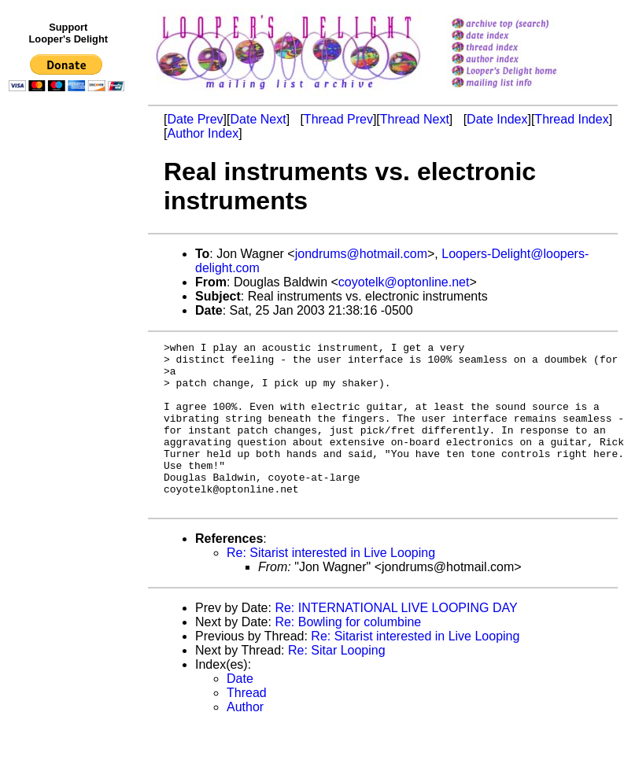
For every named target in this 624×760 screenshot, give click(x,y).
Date (240, 711)
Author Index (202, 133)
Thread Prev (338, 119)
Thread (247, 725)
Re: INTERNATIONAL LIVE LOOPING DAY (396, 640)
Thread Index (571, 119)
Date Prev (195, 119)
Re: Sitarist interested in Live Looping (331, 585)
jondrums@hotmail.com (361, 253)
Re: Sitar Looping (337, 683)
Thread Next (414, 119)
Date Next (258, 119)
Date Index (497, 119)
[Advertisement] (69, 422)
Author (245, 740)
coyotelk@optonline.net (404, 282)
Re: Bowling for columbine (348, 655)
